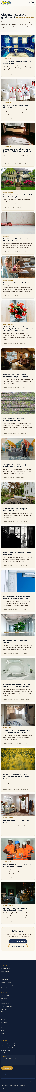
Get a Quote (7, 1068)
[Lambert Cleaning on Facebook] (2, 1073)
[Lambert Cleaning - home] (6, 3)
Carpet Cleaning (5, 974)
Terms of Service (13, 1085)
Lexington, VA (5, 1003)
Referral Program (23, 1085)
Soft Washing (5, 979)
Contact (3, 1036)
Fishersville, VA (5, 1009)
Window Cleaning (6, 976)
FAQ (2, 1033)
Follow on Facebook (18, 941)
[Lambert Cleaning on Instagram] (6, 1073)
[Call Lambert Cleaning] (29, 3)
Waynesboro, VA (5, 998)
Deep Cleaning (5, 971)
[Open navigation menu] (33, 3)
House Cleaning (5, 968)
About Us (4, 1019)
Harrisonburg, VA (6, 1001)
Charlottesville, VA (6, 1006)
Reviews (3, 1028)
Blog (2, 1030)
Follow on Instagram (18, 946)
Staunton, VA (5, 995)
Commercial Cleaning (7, 985)
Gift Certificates (5, 1088)
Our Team (4, 1022)
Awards (3, 1025)
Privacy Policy (4, 1085)
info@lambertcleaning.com (8, 1052)
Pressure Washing (6, 982)
